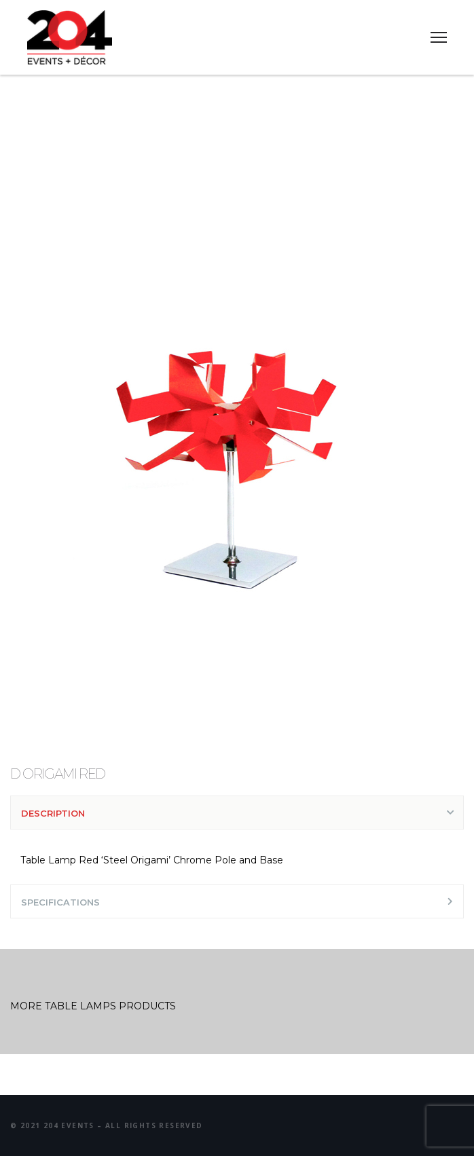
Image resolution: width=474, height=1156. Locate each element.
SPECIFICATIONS (60, 902)
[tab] (237, 812)
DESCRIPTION (53, 813)
